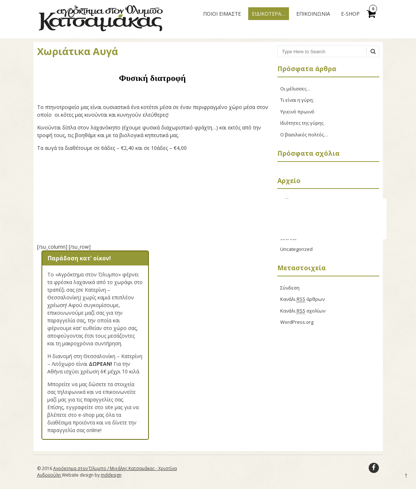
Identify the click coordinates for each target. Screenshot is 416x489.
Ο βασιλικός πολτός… (304, 134)
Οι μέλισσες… (295, 88)
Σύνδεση (290, 287)
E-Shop (350, 13)
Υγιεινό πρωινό (297, 111)
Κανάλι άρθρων (302, 299)
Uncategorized (296, 249)
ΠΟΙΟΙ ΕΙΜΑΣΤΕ (222, 13)
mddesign (111, 475)
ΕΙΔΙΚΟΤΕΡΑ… (268, 13)
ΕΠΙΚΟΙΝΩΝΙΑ (313, 13)
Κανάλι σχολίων (302, 310)
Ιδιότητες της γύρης (302, 123)
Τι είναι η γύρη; (297, 100)
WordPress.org (296, 322)
